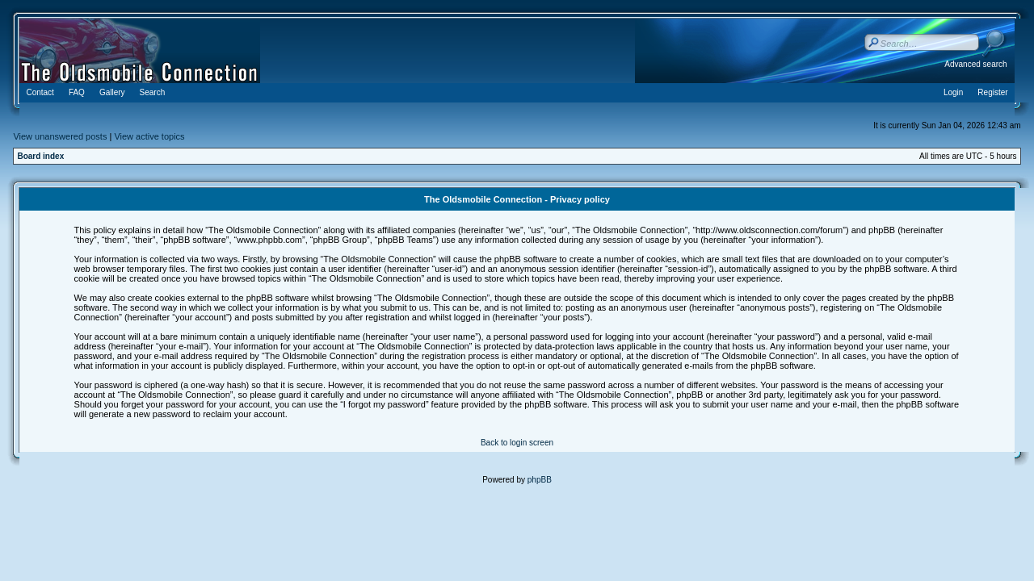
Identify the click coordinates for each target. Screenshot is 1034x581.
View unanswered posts (60, 136)
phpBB (540, 479)
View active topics (149, 136)
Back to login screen (517, 442)
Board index (40, 156)
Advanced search (975, 64)
